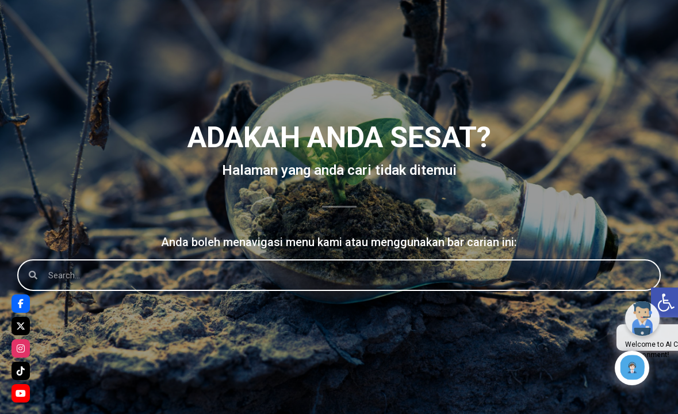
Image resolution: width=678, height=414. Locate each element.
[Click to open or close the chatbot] (632, 368)
